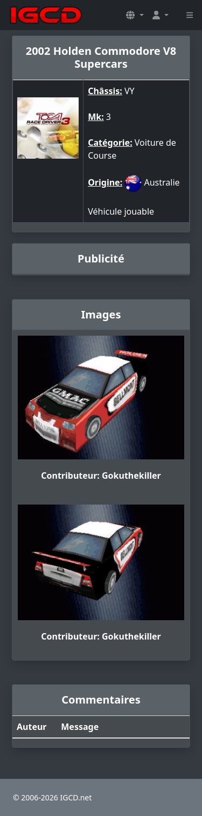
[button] (135, 15)
